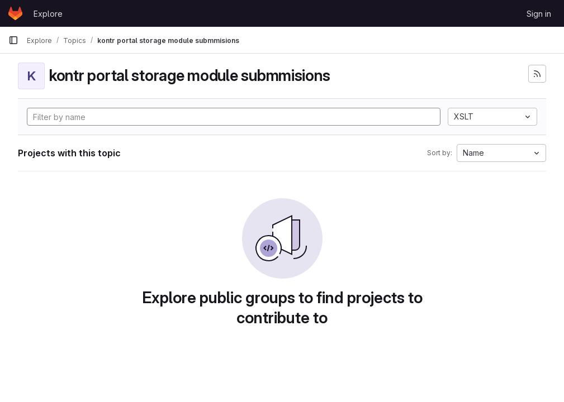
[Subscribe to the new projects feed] (537, 74)
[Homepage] (15, 13)
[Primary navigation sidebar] (13, 40)
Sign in (539, 13)
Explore (48, 13)
